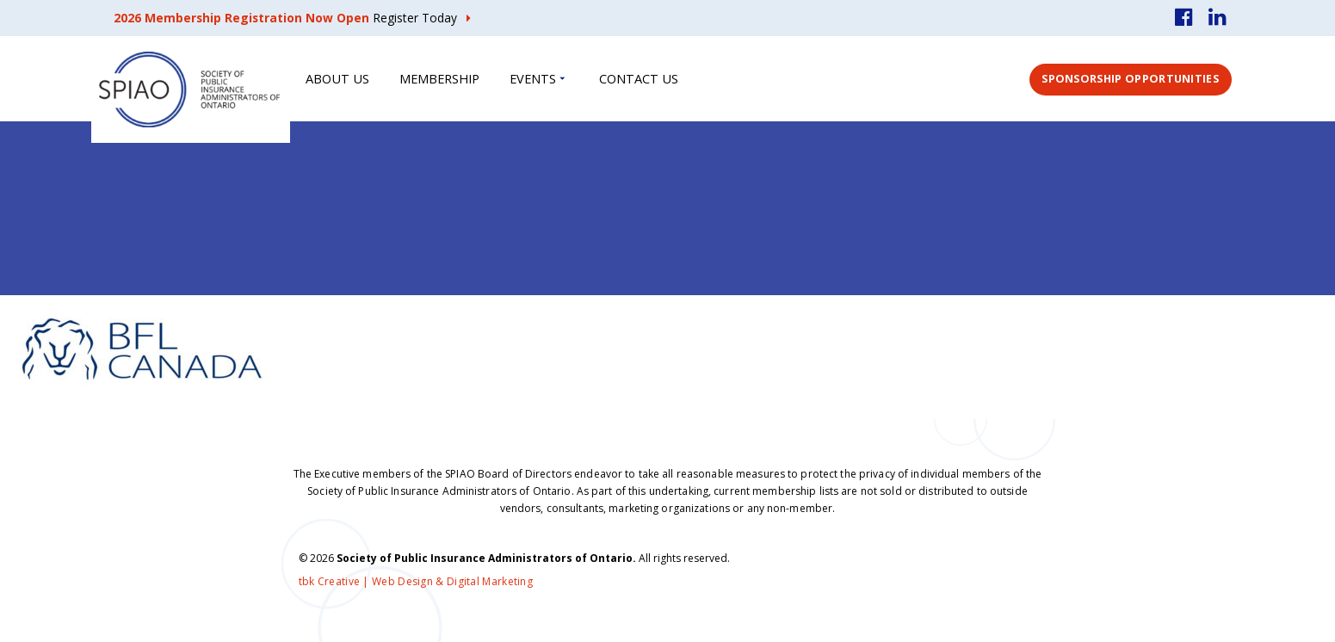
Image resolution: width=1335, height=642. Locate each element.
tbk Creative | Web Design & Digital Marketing (416, 581)
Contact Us (638, 78)
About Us (337, 78)
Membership (439, 78)
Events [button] (533, 78)
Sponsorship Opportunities (1130, 78)
